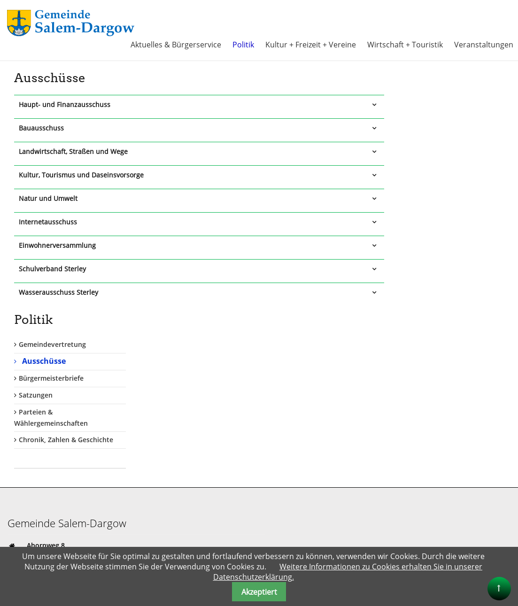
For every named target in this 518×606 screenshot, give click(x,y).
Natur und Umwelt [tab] (48, 197)
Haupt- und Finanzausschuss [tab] (64, 104)
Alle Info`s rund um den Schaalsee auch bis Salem (346, 533)
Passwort (288, 381)
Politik (243, 44)
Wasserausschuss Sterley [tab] (58, 291)
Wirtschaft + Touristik (405, 44)
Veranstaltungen (483, 44)
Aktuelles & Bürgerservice (176, 44)
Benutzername (297, 343)
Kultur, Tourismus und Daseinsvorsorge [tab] (81, 174)
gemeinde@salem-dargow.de (73, 395)
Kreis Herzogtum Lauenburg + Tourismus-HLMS (341, 503)
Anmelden (294, 432)
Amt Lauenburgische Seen (307, 482)
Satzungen (414, 166)
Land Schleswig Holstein (304, 513)
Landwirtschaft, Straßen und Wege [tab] (73, 150)
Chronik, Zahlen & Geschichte (444, 211)
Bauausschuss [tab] (41, 127)
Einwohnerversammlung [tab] (57, 244)
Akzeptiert (259, 592)
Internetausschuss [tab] (48, 221)
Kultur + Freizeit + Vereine (310, 44)
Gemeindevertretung (430, 116)
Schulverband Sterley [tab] (52, 268)
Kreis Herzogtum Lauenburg (310, 492)
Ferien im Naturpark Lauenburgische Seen (333, 523)
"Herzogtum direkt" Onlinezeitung (319, 544)
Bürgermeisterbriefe (429, 150)
